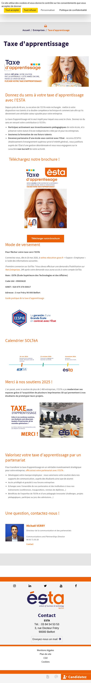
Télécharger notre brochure (45, 238)
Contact (29, 544)
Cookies (46, 661)
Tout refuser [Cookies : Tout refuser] (30, 10)
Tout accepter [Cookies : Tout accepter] (12, 10)
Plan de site (45, 654)
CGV (45, 658)
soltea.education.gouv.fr (52, 257)
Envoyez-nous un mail (46, 639)
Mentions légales (45, 650)
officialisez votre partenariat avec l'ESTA (44, 470)
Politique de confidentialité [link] (73, 10)
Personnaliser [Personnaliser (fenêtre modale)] (48, 10)
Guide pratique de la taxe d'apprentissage (24, 298)
